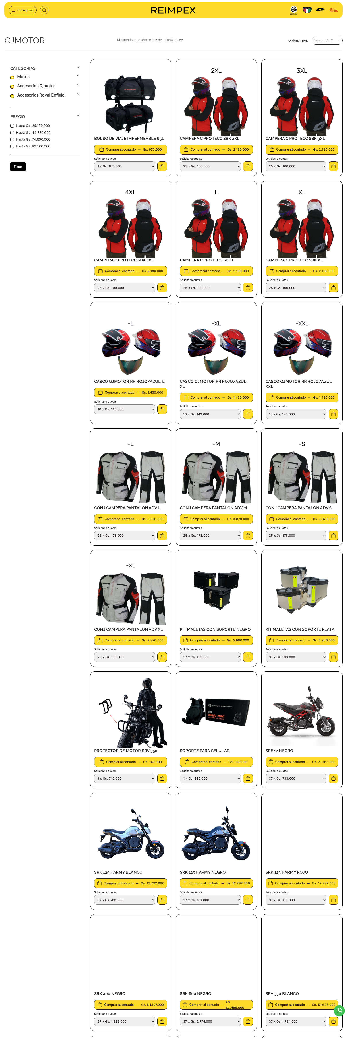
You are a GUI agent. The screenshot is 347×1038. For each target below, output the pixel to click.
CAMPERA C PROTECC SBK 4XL (124, 259)
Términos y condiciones (190, 986)
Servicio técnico (122, 986)
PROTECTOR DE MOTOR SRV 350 (125, 750)
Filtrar (18, 166)
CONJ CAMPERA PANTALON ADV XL (128, 628)
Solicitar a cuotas (105, 158)
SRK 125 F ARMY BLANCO (118, 871)
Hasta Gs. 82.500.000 (33, 145)
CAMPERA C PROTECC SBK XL (294, 259)
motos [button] (23, 76)
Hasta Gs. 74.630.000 (33, 139)
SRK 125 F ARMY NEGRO (203, 871)
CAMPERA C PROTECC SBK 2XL (209, 138)
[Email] (289, 981)
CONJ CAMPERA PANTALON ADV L (127, 507)
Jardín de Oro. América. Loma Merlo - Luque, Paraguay (45, 995)
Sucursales (181, 979)
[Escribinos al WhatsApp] (339, 1010)
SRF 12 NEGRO (279, 750)
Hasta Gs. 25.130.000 (33, 125)
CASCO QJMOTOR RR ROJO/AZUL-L (129, 380)
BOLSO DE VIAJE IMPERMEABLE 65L (129, 138)
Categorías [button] (23, 68)
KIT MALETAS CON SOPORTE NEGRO (215, 628)
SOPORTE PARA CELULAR (204, 750)
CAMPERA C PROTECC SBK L (207, 259)
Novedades (119, 999)
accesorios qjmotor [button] (36, 85)
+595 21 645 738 (24, 979)
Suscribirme (325, 982)
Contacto (117, 1006)
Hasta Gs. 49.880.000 (33, 132)
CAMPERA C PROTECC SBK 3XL (295, 138)
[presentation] (273, 998)
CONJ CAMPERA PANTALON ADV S (299, 507)
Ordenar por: (298, 40)
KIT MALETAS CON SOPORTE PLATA (300, 628)
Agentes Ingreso (185, 999)
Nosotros (117, 979)
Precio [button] (17, 116)
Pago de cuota (121, 993)
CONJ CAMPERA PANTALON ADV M (213, 507)
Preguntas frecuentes (189, 993)
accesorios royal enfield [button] (40, 94)
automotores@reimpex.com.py (35, 986)
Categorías (23, 10)
